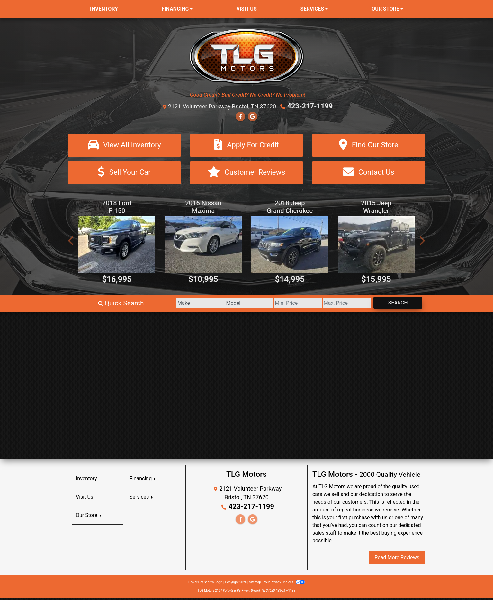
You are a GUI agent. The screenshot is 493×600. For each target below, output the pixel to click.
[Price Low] (270, 304)
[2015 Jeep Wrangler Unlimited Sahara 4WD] (376, 246)
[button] (71, 242)
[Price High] (330, 304)
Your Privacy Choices (284, 584)
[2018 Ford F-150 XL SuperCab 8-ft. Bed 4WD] (116, 246)
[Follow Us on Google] (252, 116)
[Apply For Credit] (246, 145)
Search (392, 304)
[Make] (150, 304)
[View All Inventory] (124, 145)
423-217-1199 (310, 106)
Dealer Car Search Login (205, 584)
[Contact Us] (368, 173)
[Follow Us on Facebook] (240, 116)
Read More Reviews (396, 559)
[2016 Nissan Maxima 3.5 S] (203, 246)
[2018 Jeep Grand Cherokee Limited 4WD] (289, 246)
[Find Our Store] (368, 145)
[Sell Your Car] (124, 173)
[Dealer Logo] (246, 56)
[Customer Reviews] (246, 173)
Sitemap (255, 584)
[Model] (210, 304)
